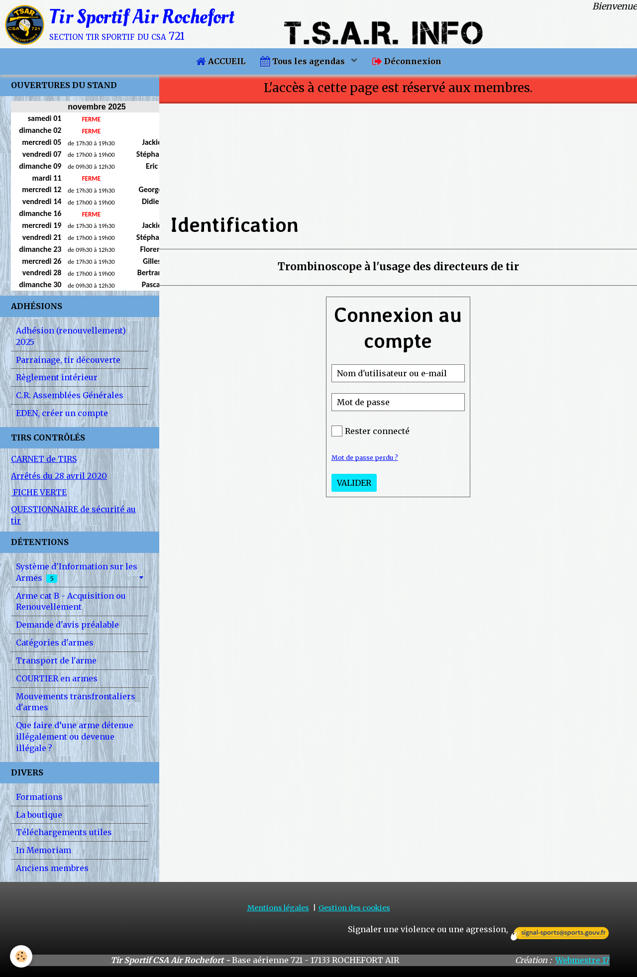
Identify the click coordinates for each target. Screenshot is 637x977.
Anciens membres (52, 868)
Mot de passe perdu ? (364, 457)
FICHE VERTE (39, 492)
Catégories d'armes (55, 643)
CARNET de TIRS (44, 459)
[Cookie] (21, 956)
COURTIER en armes (57, 678)
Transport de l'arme (56, 660)
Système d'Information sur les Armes (76, 572)
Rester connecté (370, 431)
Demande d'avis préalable (67, 625)
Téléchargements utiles (64, 832)
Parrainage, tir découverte (68, 360)
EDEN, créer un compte (62, 413)
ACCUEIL (220, 61)
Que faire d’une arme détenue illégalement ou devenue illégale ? (74, 736)
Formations (39, 797)
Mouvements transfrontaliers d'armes (75, 702)
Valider (354, 483)
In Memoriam (43, 850)
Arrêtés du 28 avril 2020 (59, 476)
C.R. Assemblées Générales (69, 395)
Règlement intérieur (57, 377)
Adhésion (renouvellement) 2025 (71, 336)
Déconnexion (406, 61)
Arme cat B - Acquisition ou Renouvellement (71, 601)
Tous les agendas (303, 61)
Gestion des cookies (354, 907)
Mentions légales (278, 907)
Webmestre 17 (582, 960)
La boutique (39, 815)
